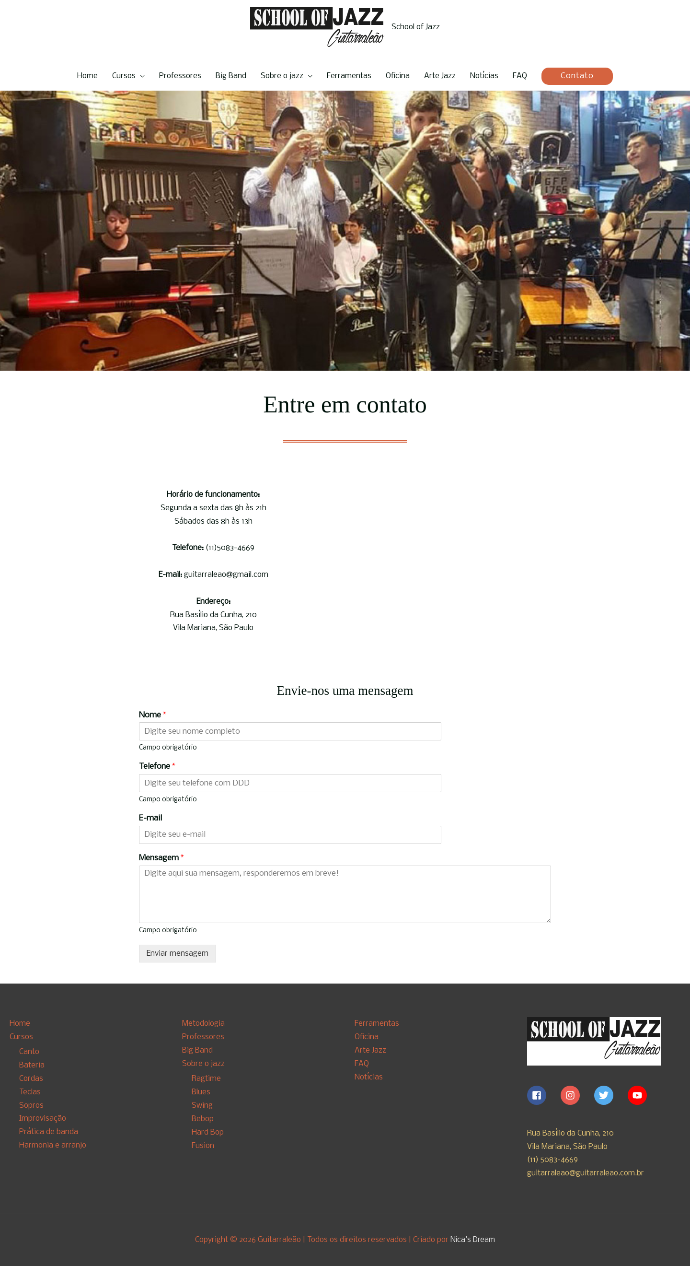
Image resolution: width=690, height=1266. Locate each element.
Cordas (31, 1079)
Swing (202, 1105)
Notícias (484, 76)
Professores (180, 76)
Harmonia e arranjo (52, 1145)
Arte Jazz (440, 76)
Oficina (398, 76)
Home (87, 76)
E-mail (150, 818)
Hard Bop (208, 1132)
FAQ (520, 76)
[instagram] (576, 1095)
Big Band (231, 76)
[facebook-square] (543, 1095)
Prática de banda (48, 1132)
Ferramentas (349, 76)
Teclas (30, 1092)
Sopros (31, 1105)
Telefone (157, 766)
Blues (201, 1092)
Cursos (124, 76)
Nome (152, 715)
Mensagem (161, 858)
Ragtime (206, 1079)
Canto (29, 1052)
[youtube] (639, 1095)
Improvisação (42, 1118)
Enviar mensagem (177, 954)
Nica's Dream (472, 1240)
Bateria (32, 1065)
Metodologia (203, 1024)
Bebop (203, 1118)
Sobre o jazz (282, 76)
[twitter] (610, 1095)
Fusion (203, 1145)
